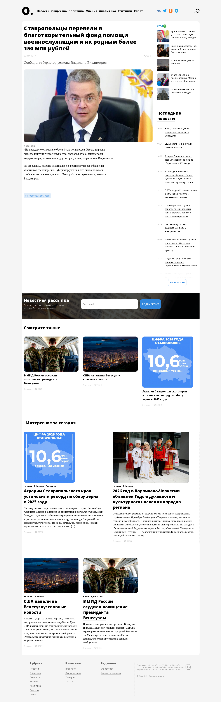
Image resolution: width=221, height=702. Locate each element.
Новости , (29, 486)
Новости (43, 11)
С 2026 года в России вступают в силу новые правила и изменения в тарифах (181, 194)
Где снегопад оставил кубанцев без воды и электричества (176, 228)
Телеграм (70, 677)
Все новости (177, 282)
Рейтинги (125, 11)
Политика (76, 11)
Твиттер (69, 681)
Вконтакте (71, 668)
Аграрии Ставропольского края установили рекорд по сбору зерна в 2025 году (179, 160)
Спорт (138, 11)
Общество (59, 11)
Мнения (91, 11)
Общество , (40, 486)
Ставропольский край (38, 195)
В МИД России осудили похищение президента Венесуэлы (177, 132)
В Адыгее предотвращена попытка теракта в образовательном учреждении (181, 262)
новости (166, 118)
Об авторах (107, 668)
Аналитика (107, 11)
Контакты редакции (111, 673)
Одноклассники (73, 673)
